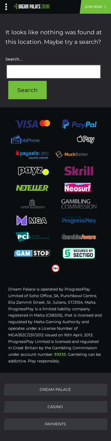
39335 (60, 354)
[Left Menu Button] (6, 5)
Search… (13, 59)
